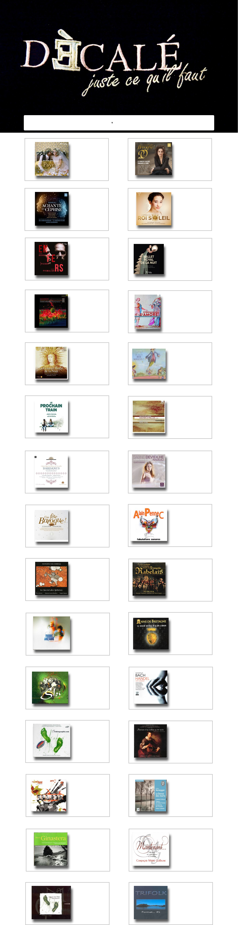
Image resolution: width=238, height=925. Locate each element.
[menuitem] (112, 142)
